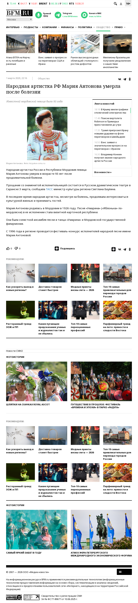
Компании (49, 27)
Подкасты (31, 27)
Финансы (67, 27)
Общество (103, 27)
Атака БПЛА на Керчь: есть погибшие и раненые (18, 60)
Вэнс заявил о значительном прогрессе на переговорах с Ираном (110, 145)
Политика (85, 27)
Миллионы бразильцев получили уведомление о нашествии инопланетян (117, 62)
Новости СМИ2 (14, 350)
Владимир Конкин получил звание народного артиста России (110, 157)
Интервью (13, 27)
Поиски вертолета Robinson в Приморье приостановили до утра (108, 121)
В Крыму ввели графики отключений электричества (111, 111)
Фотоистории (15, 357)
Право (118, 27)
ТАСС (49, 189)
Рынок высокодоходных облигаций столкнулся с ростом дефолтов (84, 60)
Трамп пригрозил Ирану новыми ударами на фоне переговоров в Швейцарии (111, 133)
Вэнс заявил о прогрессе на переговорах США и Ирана (52, 60)
